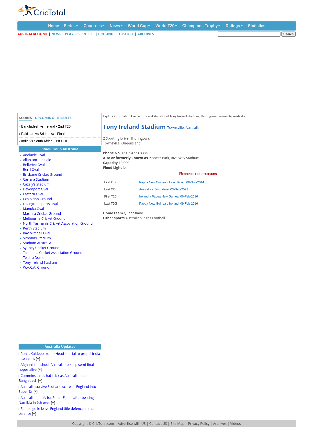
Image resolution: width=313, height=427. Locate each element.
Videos (235, 423)
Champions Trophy (200, 26)
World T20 (165, 26)
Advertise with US (131, 423)
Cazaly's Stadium (36, 184)
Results (64, 117)
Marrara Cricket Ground (42, 213)
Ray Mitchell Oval (36, 233)
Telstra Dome (33, 257)
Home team (113, 213)
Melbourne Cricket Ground (44, 218)
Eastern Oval (33, 194)
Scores (25, 117)
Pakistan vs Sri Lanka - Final (43, 134)
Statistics (256, 26)
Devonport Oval (35, 189)
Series (70, 26)
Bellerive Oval (34, 164)
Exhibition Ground (37, 199)
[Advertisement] (158, 76)
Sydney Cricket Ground (41, 247)
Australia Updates (60, 346)
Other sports (114, 218)
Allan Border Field (37, 159)
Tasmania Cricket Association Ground (52, 252)
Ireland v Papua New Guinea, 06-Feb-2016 (168, 196)
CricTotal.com (103, 423)
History (126, 34)
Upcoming (44, 117)
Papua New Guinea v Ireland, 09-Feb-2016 (168, 203)
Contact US (158, 423)
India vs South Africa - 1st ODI (44, 141)
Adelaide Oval (34, 155)
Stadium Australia (37, 243)
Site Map (177, 423)
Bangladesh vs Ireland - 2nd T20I (46, 126)
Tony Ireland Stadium (40, 262)
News (115, 26)
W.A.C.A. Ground (36, 267)
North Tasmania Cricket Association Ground (58, 223)
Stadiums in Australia (60, 149)
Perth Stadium (34, 228)
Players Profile (79, 34)
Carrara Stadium (36, 179)
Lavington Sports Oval (40, 203)
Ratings (233, 26)
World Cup (138, 26)
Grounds (106, 34)
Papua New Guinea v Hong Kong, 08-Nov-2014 (171, 182)
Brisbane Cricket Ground (42, 174)
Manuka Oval (33, 208)
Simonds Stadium (37, 238)
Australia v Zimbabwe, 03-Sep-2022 (163, 189)
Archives (145, 34)
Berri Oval (31, 169)
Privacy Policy (198, 423)
